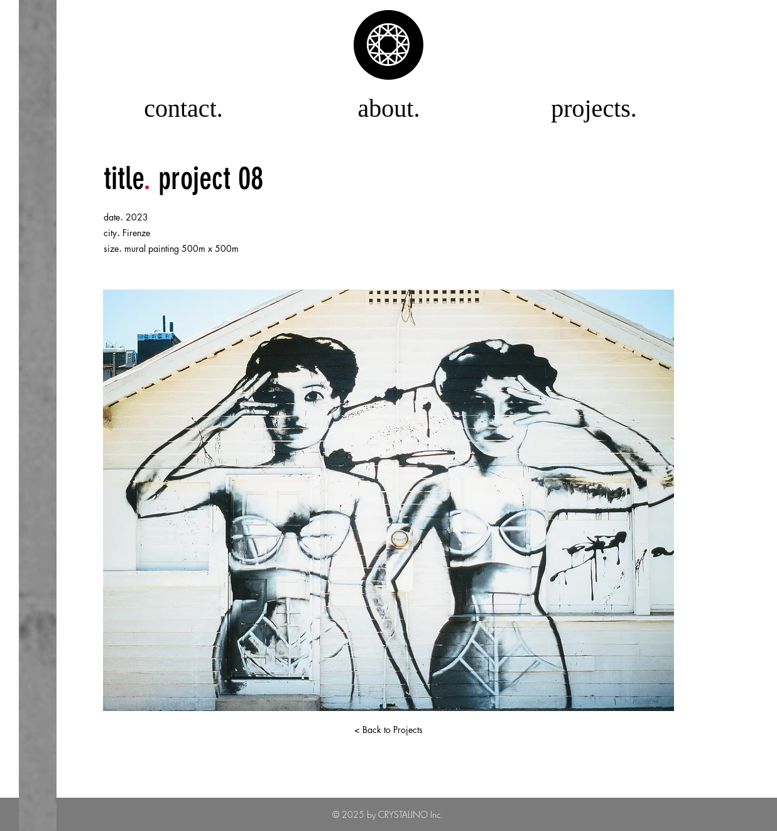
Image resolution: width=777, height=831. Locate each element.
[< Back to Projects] (388, 729)
